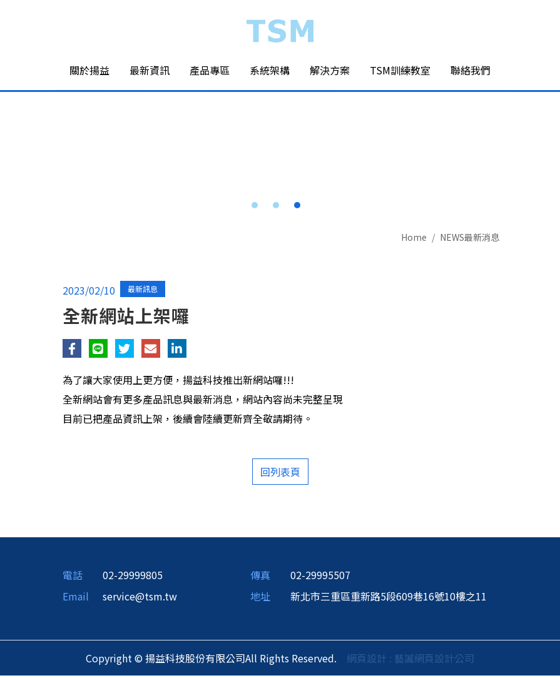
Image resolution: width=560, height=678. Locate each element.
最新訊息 (143, 291)
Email (76, 598)
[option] (280, 92)
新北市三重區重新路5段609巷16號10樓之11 (388, 598)
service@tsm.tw (140, 598)
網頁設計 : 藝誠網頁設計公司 (410, 660)
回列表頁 (280, 474)
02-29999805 (133, 577)
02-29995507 (320, 577)
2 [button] (276, 208)
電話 (73, 577)
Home (414, 239)
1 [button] (255, 208)
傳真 (260, 577)
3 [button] (297, 208)
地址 (260, 598)
